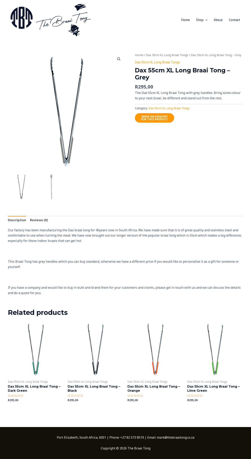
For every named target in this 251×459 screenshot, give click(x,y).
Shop (201, 20)
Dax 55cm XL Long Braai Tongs (167, 55)
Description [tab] (17, 220)
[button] (118, 59)
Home (185, 20)
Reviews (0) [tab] (39, 220)
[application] (205, 20)
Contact (234, 20)
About (218, 20)
